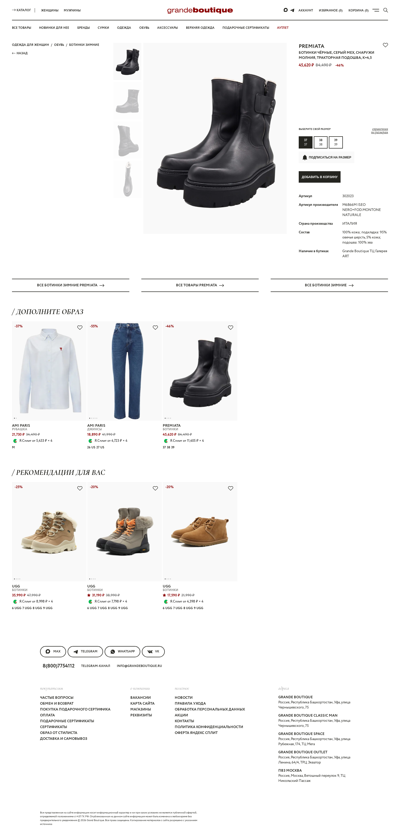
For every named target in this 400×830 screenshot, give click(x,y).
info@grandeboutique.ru (139, 666)
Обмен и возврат (56, 703)
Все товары (21, 28)
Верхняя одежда (200, 28)
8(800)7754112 (58, 666)
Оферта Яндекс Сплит (196, 732)
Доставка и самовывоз (63, 738)
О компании (140, 688)
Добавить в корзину (320, 177)
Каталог (21, 10)
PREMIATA (311, 46)
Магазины (140, 709)
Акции (181, 715)
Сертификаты (53, 726)
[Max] (286, 10)
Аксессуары (167, 28)
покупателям (51, 688)
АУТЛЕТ (283, 28)
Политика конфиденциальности (209, 726)
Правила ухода (190, 703)
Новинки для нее (54, 28)
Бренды (83, 28)
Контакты (184, 721)
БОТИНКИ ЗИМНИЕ (84, 45)
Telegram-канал (95, 666)
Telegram (85, 651)
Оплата (47, 715)
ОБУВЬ (59, 45)
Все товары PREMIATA (200, 285)
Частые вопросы (56, 697)
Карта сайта (142, 703)
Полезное (182, 688)
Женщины (49, 10)
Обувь (144, 28)
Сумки (103, 28)
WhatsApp (122, 651)
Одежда (124, 28)
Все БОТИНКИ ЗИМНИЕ (329, 285)
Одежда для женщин (30, 45)
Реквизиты (141, 715)
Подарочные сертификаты (245, 28)
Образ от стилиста (58, 732)
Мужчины (72, 10)
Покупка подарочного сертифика (75, 709)
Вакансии (140, 697)
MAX (53, 651)
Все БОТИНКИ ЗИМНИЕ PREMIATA (70, 285)
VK (153, 651)
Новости (184, 697)
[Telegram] (292, 10)
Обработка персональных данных (210, 709)
